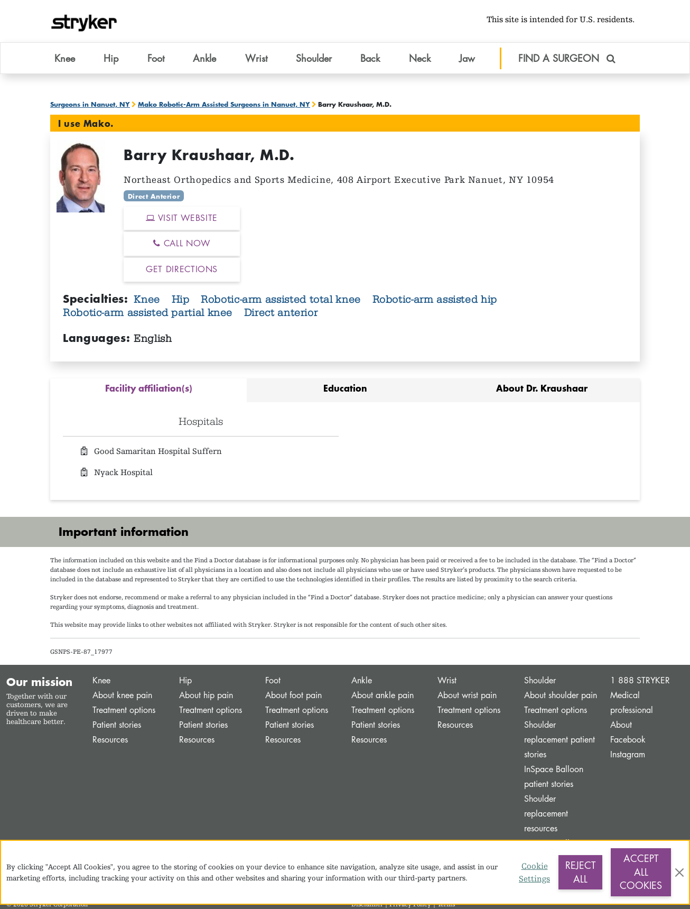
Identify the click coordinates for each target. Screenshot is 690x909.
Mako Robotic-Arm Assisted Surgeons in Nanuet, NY (224, 104)
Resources (110, 739)
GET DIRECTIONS (182, 269)
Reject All (580, 872)
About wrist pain (467, 695)
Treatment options (123, 710)
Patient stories (116, 724)
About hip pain (206, 695)
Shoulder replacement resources (546, 813)
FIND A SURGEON (567, 57)
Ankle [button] (204, 57)
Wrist (446, 680)
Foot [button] (155, 57)
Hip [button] (111, 57)
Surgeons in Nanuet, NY (90, 104)
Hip (182, 299)
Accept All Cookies (641, 872)
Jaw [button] (467, 57)
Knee (148, 299)
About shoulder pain (560, 695)
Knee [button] (64, 57)
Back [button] (370, 57)
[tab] (148, 390)
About (621, 724)
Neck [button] (420, 57)
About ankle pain (382, 695)
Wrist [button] (256, 57)
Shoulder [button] (314, 57)
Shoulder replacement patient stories (559, 739)
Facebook (628, 739)
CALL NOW (181, 243)
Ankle (361, 680)
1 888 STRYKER (640, 680)
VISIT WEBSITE (182, 218)
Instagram (627, 754)
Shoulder (540, 680)
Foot (273, 680)
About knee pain (122, 695)
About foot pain (293, 695)
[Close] (679, 872)
